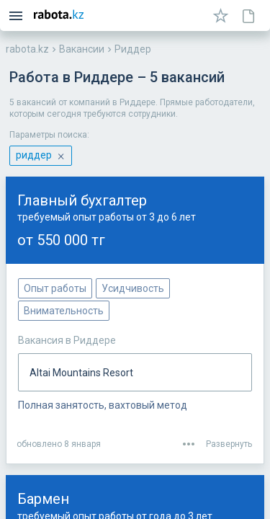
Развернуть (229, 444)
